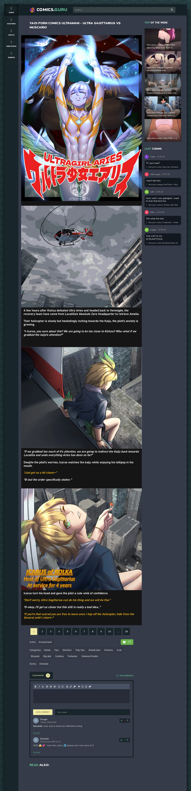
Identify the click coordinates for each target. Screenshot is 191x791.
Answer (36, 733)
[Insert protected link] (74, 686)
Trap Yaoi (80, 650)
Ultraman (44, 663)
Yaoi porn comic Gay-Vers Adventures (163, 167)
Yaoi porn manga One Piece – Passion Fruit (163, 185)
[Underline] (43, 686)
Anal (119, 650)
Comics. (52, 10)
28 (126, 631)
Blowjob (35, 656)
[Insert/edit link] (71, 686)
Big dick (47, 656)
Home (11, 10)
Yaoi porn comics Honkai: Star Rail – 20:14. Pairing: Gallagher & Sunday (163, 205)
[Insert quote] (79, 686)
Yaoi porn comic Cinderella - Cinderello (163, 223)
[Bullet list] (59, 686)
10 (109, 631)
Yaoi (56, 650)
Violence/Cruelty (89, 656)
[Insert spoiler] (86, 686)
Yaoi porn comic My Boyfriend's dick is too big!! (163, 243)
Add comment (43, 712)
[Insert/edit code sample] (82, 686)
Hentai (11, 32)
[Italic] (39, 686)
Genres (11, 55)
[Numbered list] (63, 686)
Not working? (125, 676)
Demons (108, 650)
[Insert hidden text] (90, 686)
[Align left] (47, 686)
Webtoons (11, 43)
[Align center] (51, 686)
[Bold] (35, 686)
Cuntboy (59, 656)
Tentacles (72, 656)
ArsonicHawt (45, 642)
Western (11, 21)
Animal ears (94, 650)
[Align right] (54, 686)
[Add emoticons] (67, 686)
